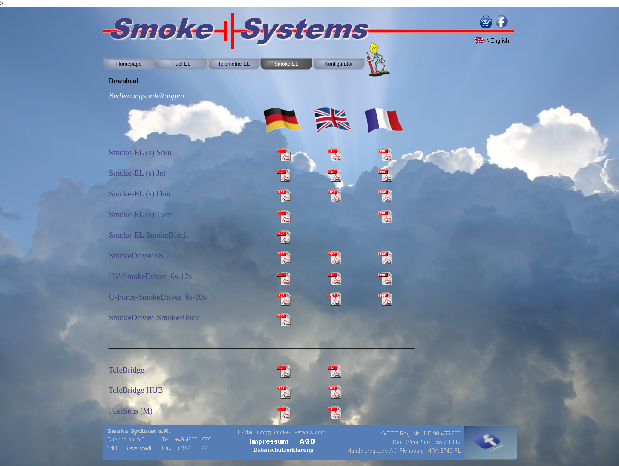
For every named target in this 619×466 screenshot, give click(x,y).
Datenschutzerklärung (283, 449)
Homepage (129, 64)
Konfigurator (338, 64)
